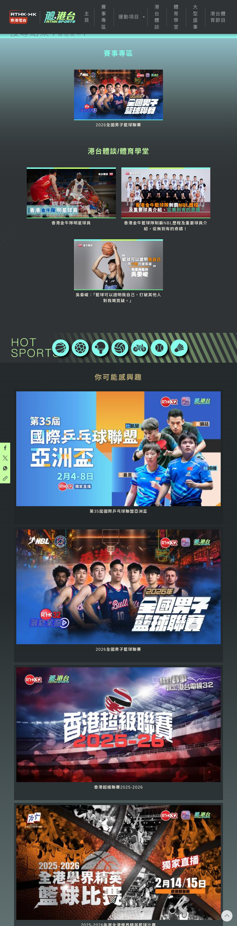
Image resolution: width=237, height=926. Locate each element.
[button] (130, 17)
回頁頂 (226, 915)
